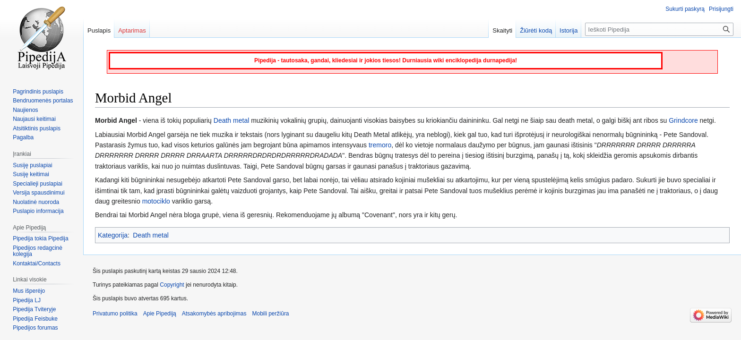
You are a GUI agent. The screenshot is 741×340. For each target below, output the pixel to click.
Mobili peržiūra (270, 313)
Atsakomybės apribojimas (214, 313)
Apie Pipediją (159, 313)
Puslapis (99, 30)
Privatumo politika (115, 313)
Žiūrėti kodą (536, 30)
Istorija (568, 30)
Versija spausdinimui (38, 192)
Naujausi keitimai (34, 119)
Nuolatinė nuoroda (36, 202)
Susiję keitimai (31, 174)
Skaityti (502, 30)
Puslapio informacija (38, 211)
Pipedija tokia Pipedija (40, 238)
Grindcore (683, 120)
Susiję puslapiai (32, 165)
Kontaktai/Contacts (36, 263)
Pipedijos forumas (35, 327)
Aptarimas (132, 30)
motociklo (156, 201)
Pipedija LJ (27, 300)
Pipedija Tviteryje (34, 309)
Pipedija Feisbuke (35, 318)
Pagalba (23, 137)
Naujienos (25, 110)
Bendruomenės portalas (43, 100)
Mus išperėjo (29, 291)
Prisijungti (721, 9)
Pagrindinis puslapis (38, 91)
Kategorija (113, 235)
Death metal (231, 120)
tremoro (380, 145)
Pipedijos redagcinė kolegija (37, 251)
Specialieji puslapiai (37, 183)
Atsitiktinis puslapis (36, 128)
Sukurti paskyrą (685, 9)
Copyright (172, 284)
